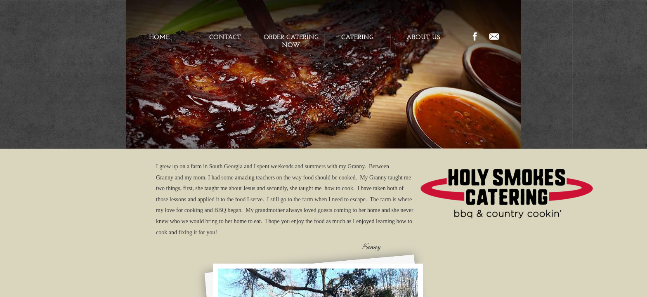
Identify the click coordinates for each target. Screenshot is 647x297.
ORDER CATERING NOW (291, 41)
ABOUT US (423, 37)
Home (159, 37)
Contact (225, 37)
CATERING (357, 37)
